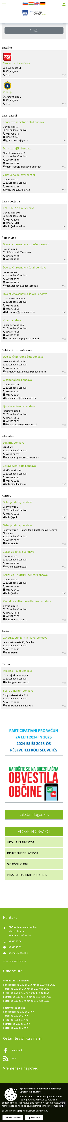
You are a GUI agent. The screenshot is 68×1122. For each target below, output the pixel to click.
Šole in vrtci (9, 238)
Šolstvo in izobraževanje (17, 350)
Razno (6, 664)
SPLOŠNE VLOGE (17, 864)
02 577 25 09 (14, 947)
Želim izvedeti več (12, 1117)
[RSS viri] (34, 1057)
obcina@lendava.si (18, 952)
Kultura (6, 495)
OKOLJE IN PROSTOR (20, 842)
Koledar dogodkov (33, 814)
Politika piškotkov (39, 1110)
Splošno (7, 47)
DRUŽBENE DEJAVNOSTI (23, 853)
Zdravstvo (8, 436)
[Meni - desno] (64, 4)
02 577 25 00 (14, 941)
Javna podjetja (11, 201)
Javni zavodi (9, 115)
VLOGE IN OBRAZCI (34, 831)
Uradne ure (12, 970)
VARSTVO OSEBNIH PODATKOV (27, 875)
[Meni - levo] (4, 4)
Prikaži (34, 30)
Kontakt (10, 917)
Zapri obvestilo (34, 1117)
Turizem (7, 631)
